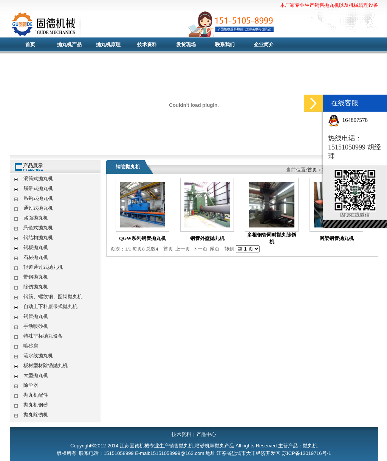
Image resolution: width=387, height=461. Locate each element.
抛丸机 (159, 24)
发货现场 (186, 44)
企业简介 (264, 44)
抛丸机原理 (108, 44)
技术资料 (147, 44)
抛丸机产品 (69, 44)
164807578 (355, 120)
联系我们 (225, 44)
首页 (30, 44)
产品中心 (206, 434)
